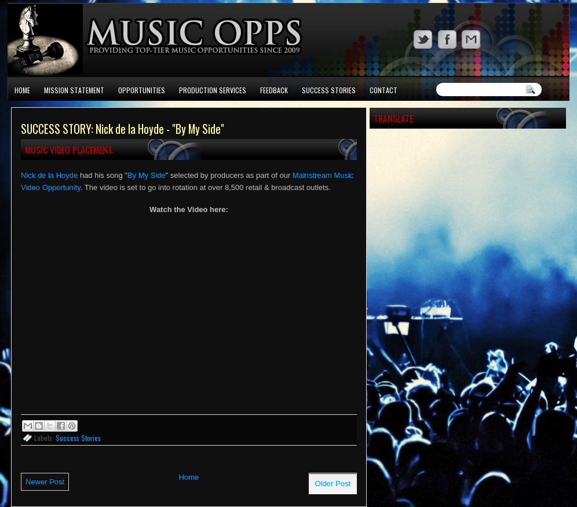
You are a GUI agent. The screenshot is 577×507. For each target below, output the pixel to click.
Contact (383, 90)
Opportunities (141, 90)
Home (22, 90)
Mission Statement (74, 90)
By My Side (146, 175)
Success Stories (329, 90)
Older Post (332, 483)
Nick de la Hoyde (49, 175)
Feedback (274, 90)
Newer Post (44, 481)
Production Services (212, 90)
